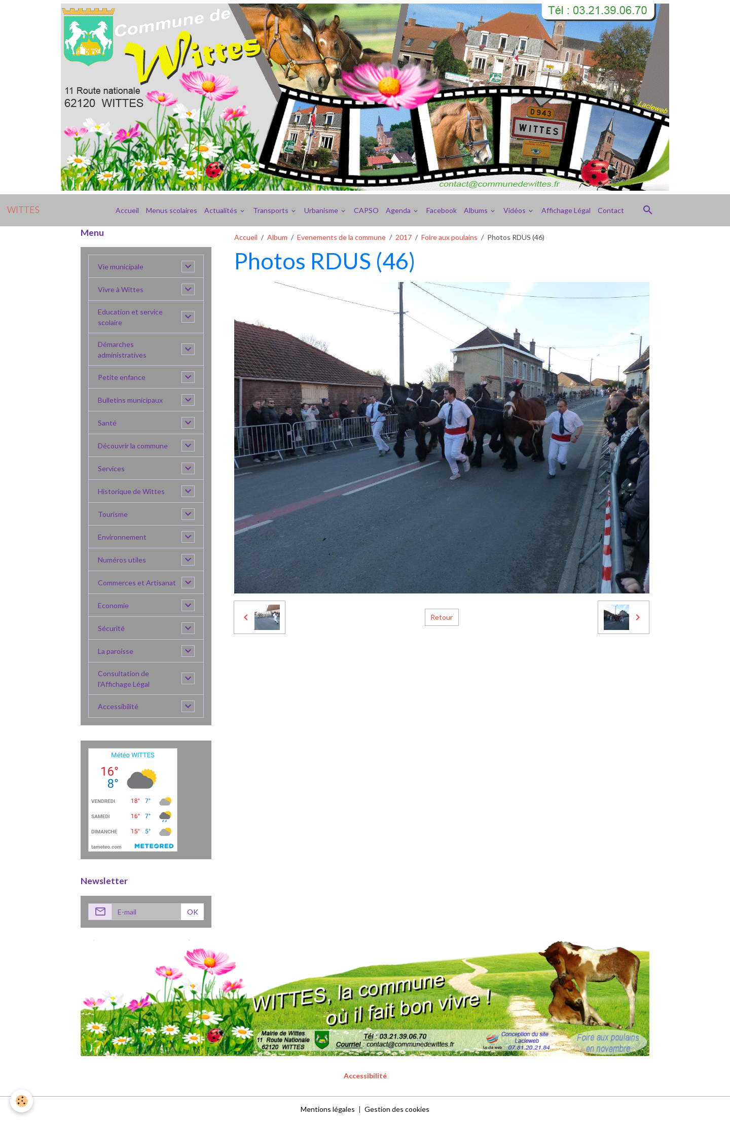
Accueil (127, 210)
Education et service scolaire (130, 317)
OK (192, 911)
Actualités (221, 210)
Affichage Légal (566, 210)
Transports (271, 210)
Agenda (399, 210)
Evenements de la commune (341, 237)
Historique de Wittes (131, 491)
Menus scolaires (171, 210)
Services (111, 468)
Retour (441, 617)
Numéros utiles (122, 559)
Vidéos (515, 210)
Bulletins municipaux (130, 400)
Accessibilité (118, 706)
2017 (403, 237)
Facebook (441, 210)
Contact (611, 210)
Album (277, 237)
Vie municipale (120, 266)
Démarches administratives (122, 349)
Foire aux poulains (449, 237)
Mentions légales (328, 1109)
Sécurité (111, 628)
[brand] (23, 210)
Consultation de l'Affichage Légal (124, 678)
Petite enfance (121, 377)
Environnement (122, 537)
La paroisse (115, 651)
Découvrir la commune (133, 445)
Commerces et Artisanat (137, 582)
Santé (107, 422)
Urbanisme (322, 210)
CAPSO (366, 210)
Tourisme (113, 514)
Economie (113, 605)
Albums (476, 210)
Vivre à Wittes (120, 289)
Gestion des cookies (396, 1109)
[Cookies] (21, 1101)
